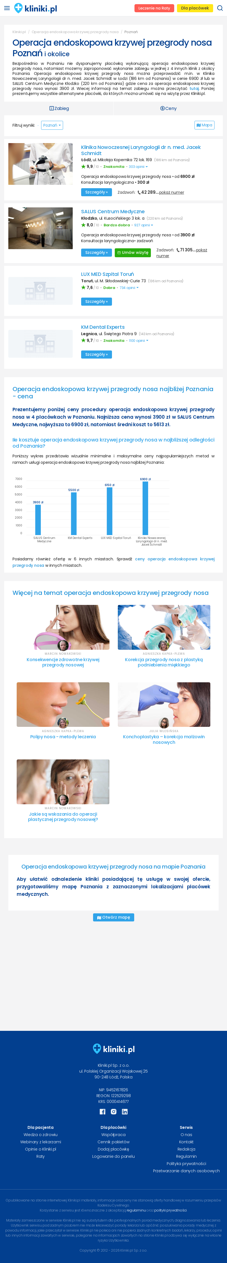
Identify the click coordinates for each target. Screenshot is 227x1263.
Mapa (204, 125)
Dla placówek (195, 8)
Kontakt (186, 1142)
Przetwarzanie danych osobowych (186, 1171)
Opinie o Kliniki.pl (40, 1149)
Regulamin (186, 1156)
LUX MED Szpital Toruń (107, 274)
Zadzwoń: (151, 192)
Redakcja (186, 1149)
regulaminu (136, 1210)
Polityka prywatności (186, 1163)
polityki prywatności (170, 1210)
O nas (186, 1134)
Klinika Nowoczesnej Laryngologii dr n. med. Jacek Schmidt (141, 150)
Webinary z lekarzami (40, 1142)
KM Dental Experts (102, 326)
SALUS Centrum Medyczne (112, 211)
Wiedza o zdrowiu (41, 1134)
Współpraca (113, 1134)
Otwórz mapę (113, 917)
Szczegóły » (96, 192)
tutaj (194, 88)
